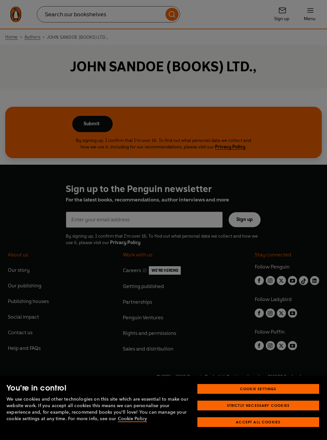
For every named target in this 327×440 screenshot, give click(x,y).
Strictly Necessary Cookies (258, 405)
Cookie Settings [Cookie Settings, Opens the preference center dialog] (258, 388)
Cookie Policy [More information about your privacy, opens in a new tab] (132, 418)
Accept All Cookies (258, 421)
